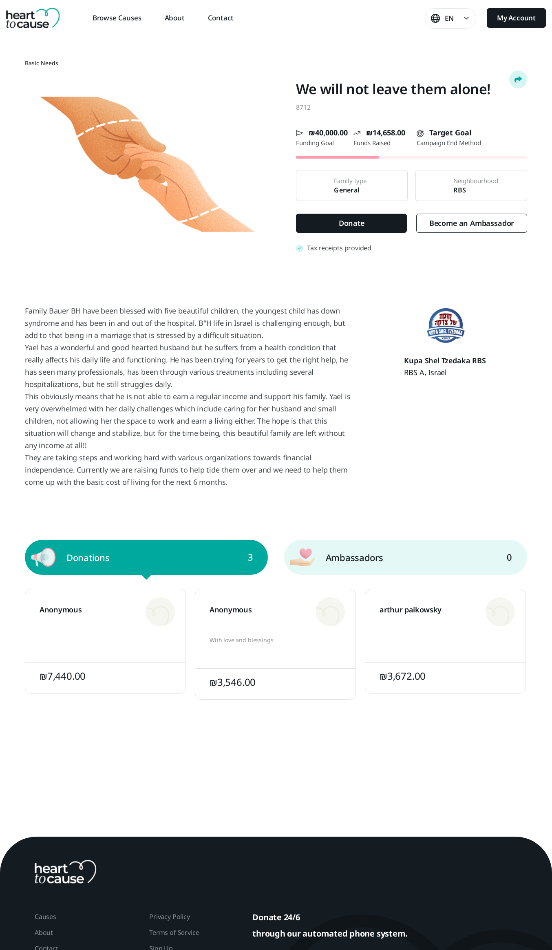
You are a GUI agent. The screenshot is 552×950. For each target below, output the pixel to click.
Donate (351, 223)
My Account (516, 17)
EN (449, 18)
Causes (45, 916)
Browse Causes (117, 18)
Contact (221, 18)
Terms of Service (174, 932)
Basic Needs (41, 63)
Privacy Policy (169, 916)
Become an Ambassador (471, 223)
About (175, 18)
